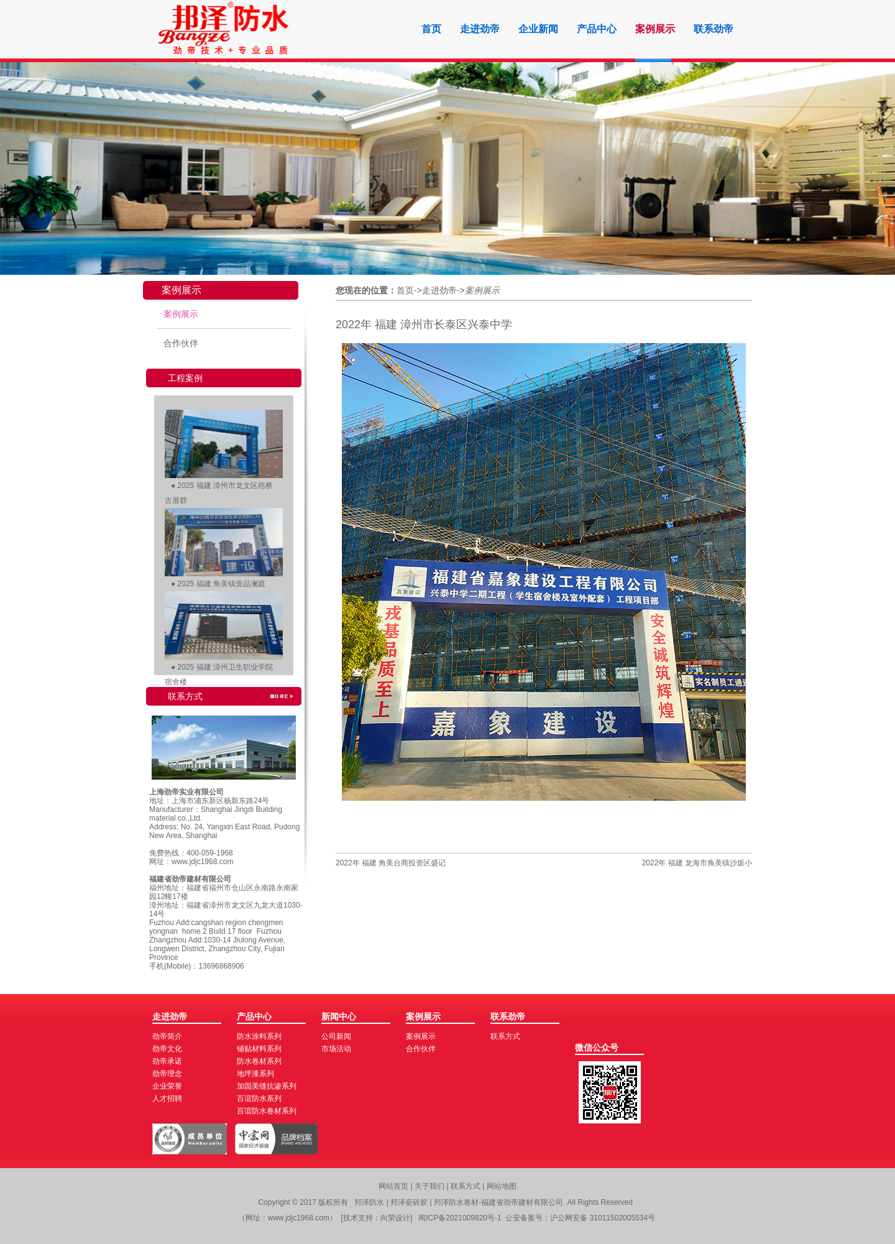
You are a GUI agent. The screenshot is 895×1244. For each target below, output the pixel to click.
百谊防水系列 (259, 1098)
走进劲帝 (480, 29)
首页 (431, 29)
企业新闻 (538, 29)
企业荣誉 (167, 1086)
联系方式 (505, 1036)
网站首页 (393, 1186)
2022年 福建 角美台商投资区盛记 (391, 863)
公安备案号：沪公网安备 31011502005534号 (580, 1218)
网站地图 (501, 1186)
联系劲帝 (713, 29)
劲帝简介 (167, 1036)
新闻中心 (338, 1016)
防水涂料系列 (259, 1036)
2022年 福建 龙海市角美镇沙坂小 (697, 863)
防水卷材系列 (259, 1061)
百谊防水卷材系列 (266, 1111)
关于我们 (430, 1186)
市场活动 (336, 1048)
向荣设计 (395, 1218)
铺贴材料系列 (259, 1048)
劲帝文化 (167, 1048)
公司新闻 (336, 1036)
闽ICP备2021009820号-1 (459, 1218)
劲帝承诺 (167, 1061)
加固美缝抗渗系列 (266, 1086)
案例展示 (655, 29)
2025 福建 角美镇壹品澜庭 (221, 583)
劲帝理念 (167, 1073)
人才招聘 (167, 1098)
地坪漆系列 (255, 1073)
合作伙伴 (180, 343)
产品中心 (597, 29)
